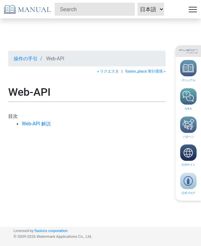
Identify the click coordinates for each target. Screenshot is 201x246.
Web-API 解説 (36, 123)
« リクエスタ (108, 71)
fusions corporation (51, 231)
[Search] (95, 9)
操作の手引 (26, 58)
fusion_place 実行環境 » (145, 71)
